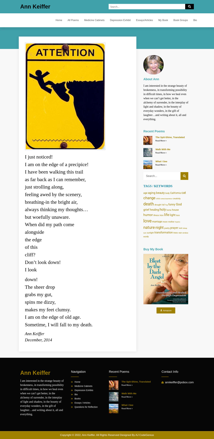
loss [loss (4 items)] (178, 215)
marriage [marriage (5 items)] (157, 221)
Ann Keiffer (35, 6)
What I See (161, 161)
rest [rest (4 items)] (180, 228)
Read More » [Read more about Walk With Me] (160, 152)
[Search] (189, 6)
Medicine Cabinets (94, 20)
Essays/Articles (144, 20)
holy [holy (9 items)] (163, 209)
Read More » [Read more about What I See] (160, 164)
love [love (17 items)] (147, 221)
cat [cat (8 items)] (183, 193)
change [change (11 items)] (149, 198)
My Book (163, 20)
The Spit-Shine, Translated (170, 137)
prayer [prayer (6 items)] (174, 227)
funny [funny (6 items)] (171, 204)
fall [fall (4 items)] (163, 204)
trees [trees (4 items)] (175, 232)
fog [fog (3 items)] (166, 205)
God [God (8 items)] (179, 204)
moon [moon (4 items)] (165, 221)
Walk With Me (162, 149)
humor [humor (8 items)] (148, 215)
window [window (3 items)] (185, 233)
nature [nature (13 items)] (149, 227)
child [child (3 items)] (158, 199)
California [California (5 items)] (175, 192)
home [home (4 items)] (168, 210)
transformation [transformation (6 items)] (163, 232)
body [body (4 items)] (167, 193)
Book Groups (180, 20)
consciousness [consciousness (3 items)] (166, 199)
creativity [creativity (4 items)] (177, 198)
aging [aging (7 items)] (151, 193)
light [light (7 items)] (172, 215)
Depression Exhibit (120, 20)
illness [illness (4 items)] (156, 215)
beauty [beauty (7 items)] (160, 193)
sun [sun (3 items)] (144, 233)
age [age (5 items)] (145, 192)
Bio (195, 20)
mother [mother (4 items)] (171, 221)
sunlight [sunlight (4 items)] (150, 232)
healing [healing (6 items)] (154, 209)
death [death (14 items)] (148, 204)
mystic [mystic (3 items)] (177, 222)
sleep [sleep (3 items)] (185, 228)
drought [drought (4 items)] (157, 204)
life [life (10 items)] (166, 215)
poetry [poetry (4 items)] (167, 228)
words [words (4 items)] (146, 236)
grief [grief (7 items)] (146, 209)
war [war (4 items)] (180, 232)
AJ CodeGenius (144, 435)
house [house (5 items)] (175, 209)
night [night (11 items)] (159, 227)
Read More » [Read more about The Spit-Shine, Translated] (160, 140)
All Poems (73, 20)
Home (59, 20)
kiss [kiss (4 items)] (161, 215)
